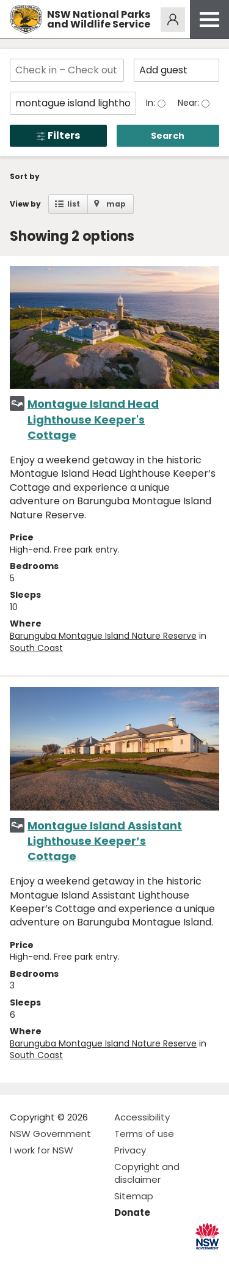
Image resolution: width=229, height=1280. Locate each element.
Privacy (130, 1150)
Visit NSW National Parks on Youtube (73, 1260)
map (116, 204)
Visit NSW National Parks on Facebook (21, 1260)
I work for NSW (41, 1150)
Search (167, 136)
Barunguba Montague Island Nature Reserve (103, 636)
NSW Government (50, 1133)
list (73, 204)
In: (152, 103)
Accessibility (142, 1117)
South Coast (36, 648)
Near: (190, 103)
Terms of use (144, 1133)
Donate (132, 1212)
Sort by (25, 176)
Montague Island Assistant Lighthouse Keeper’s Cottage (104, 841)
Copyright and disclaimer (147, 1173)
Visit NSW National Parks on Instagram (47, 1260)
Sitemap (133, 1196)
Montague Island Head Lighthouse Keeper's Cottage (93, 419)
